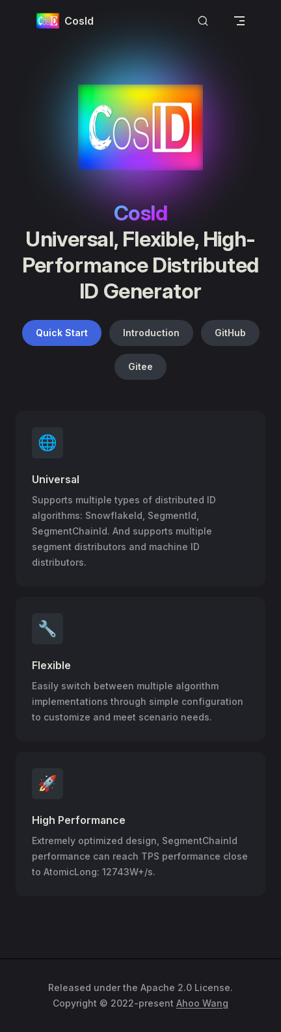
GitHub (230, 332)
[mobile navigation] (239, 21)
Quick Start (62, 332)
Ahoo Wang (202, 1003)
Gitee (140, 366)
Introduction (151, 332)
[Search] (203, 21)
